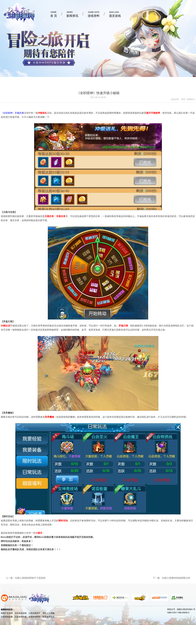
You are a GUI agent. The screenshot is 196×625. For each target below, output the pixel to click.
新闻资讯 (72, 14)
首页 (183, 99)
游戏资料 (94, 14)
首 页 (53, 14)
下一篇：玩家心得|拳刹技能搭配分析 (171, 578)
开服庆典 (19, 113)
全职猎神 (7, 113)
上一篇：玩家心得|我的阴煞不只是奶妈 (26, 578)
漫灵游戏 (115, 14)
